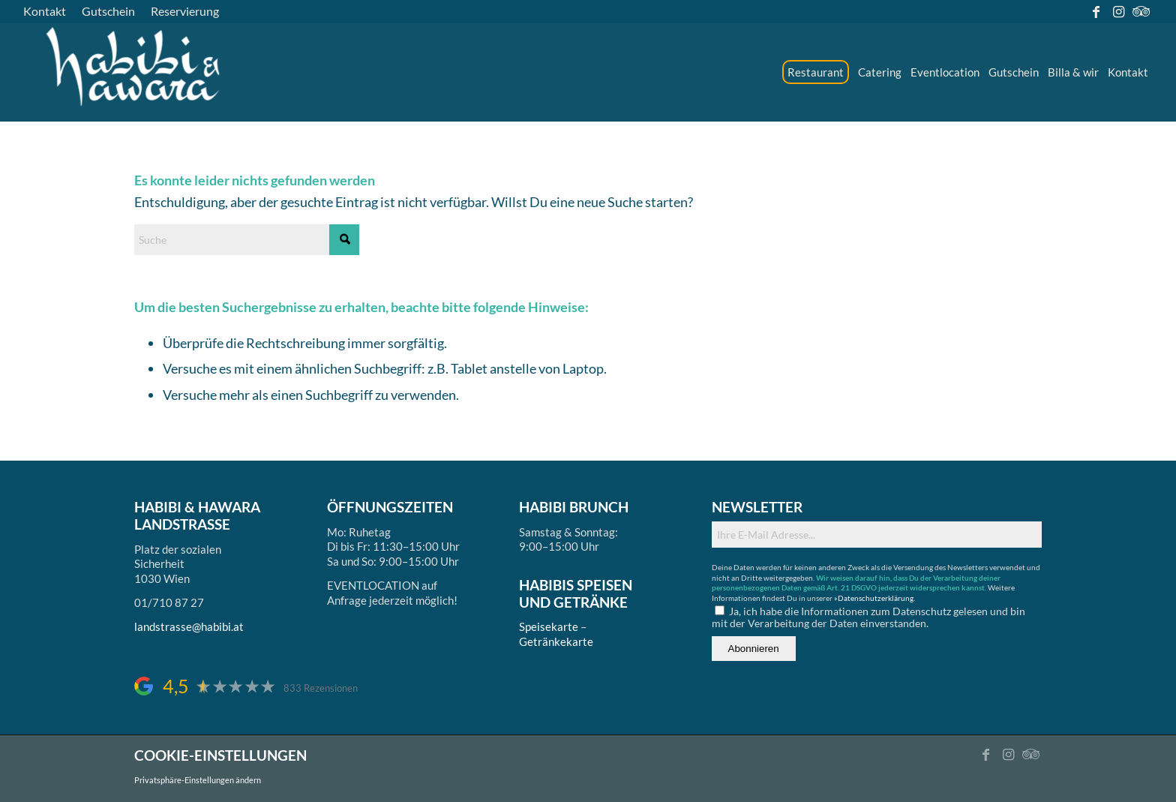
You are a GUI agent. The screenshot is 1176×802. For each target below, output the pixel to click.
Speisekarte (548, 626)
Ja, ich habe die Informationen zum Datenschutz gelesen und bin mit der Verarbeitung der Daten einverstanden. (868, 617)
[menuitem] (48, 11)
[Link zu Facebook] (1096, 11)
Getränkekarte (556, 641)
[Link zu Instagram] (1119, 11)
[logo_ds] (134, 72)
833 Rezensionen (321, 688)
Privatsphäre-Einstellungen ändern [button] (197, 780)
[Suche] (246, 239)
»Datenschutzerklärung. (874, 597)
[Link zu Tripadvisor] (1141, 11)
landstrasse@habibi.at (189, 626)
